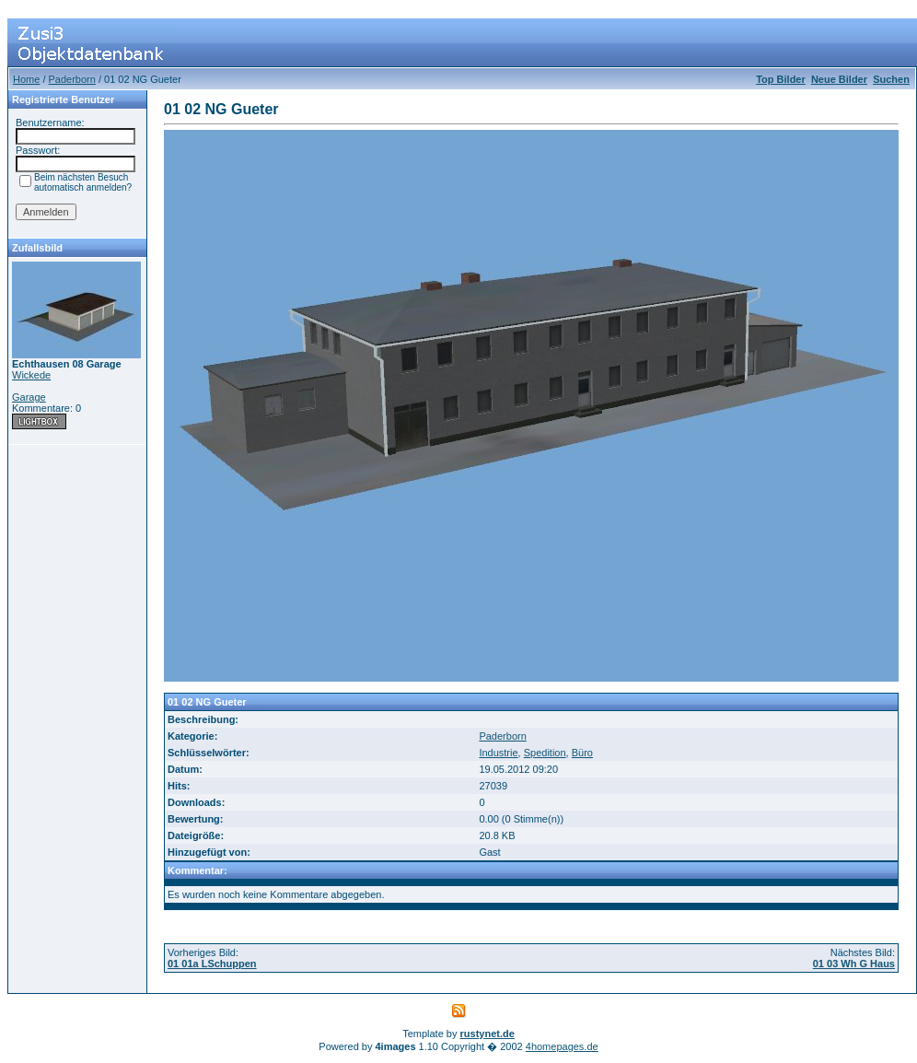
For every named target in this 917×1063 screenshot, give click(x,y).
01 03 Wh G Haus (854, 963)
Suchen (891, 79)
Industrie (498, 752)
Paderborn (72, 79)
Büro (582, 752)
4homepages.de (562, 1046)
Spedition (545, 752)
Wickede (31, 374)
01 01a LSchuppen (212, 963)
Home (26, 79)
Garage (29, 397)
